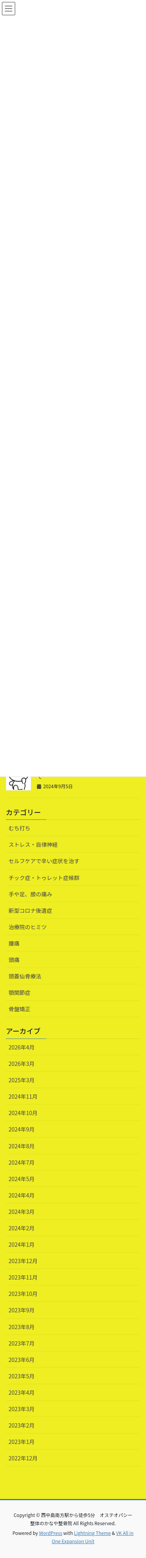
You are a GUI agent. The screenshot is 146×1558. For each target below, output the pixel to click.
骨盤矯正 (19, 1009)
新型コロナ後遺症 (30, 910)
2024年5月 (22, 1179)
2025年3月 (22, 1080)
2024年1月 (22, 1244)
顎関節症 (19, 992)
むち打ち (19, 828)
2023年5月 (22, 1376)
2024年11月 (23, 1096)
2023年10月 (23, 1293)
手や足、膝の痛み (30, 894)
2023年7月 (22, 1343)
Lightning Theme (92, 1532)
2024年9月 (22, 1129)
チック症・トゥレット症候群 (44, 878)
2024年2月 (22, 1228)
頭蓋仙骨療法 (25, 976)
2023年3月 (22, 1409)
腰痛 (14, 943)
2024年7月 (22, 1162)
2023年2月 (22, 1425)
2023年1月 (22, 1442)
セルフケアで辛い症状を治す (44, 861)
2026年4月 (22, 1047)
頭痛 (14, 960)
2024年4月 (22, 1195)
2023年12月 (23, 1261)
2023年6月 (22, 1359)
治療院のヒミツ (28, 927)
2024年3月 (22, 1211)
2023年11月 (23, 1277)
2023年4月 (22, 1392)
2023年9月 (22, 1310)
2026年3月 (22, 1063)
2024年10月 (23, 1113)
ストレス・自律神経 (33, 844)
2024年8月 (22, 1146)
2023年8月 (22, 1327)
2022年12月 (23, 1458)
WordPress (50, 1532)
